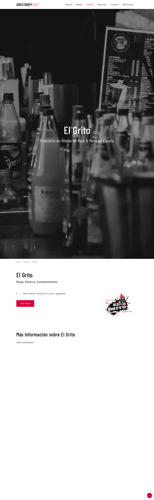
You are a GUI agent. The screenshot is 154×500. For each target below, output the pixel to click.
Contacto (115, 4)
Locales (89, 4)
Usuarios (128, 4)
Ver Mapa (25, 303)
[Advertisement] (35, 385)
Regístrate (102, 4)
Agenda (68, 4)
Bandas (79, 4)
